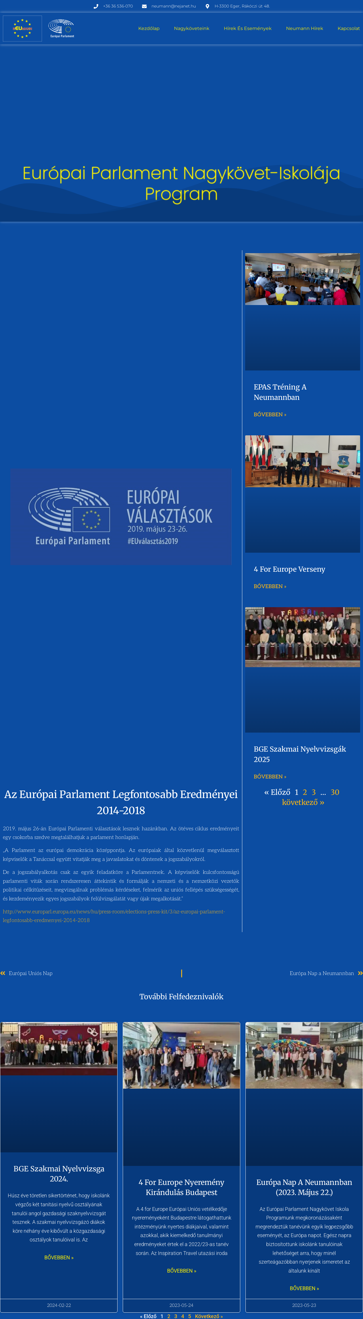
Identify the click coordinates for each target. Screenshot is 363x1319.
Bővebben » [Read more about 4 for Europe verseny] (270, 587)
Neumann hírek (304, 28)
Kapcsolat (349, 28)
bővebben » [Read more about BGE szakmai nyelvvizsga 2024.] (58, 1257)
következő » (303, 802)
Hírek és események (248, 28)
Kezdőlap (149, 28)
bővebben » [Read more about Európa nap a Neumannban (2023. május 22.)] (304, 1288)
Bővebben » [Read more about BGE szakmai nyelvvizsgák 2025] (270, 777)
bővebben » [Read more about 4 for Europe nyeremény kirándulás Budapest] (181, 1271)
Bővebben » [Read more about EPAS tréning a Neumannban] (270, 415)
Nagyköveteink (191, 28)
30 (335, 792)
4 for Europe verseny (289, 569)
